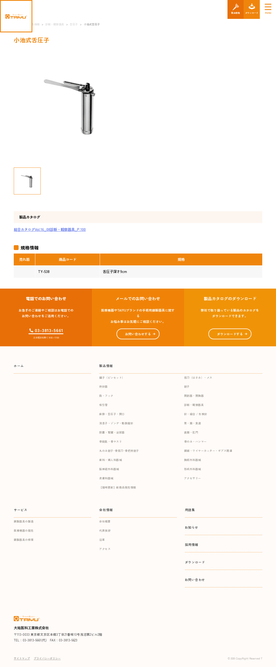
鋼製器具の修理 (24, 540)
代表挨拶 (105, 530)
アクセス (105, 549)
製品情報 (106, 365)
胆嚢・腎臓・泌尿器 (112, 432)
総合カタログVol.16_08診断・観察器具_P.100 (50, 229)
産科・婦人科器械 (110, 460)
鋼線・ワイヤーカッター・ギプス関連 (208, 451)
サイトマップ (22, 658)
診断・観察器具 (194, 405)
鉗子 (187, 386)
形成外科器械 (192, 469)
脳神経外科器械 (109, 469)
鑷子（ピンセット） (112, 377)
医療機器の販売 (24, 530)
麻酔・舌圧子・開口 (112, 414)
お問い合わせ (195, 579)
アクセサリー (192, 478)
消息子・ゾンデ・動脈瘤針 (116, 423)
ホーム (19, 365)
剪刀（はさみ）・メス (198, 377)
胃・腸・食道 (192, 423)
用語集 (190, 509)
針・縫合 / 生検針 (195, 414)
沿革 (102, 540)
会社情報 (106, 509)
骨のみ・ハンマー (195, 441)
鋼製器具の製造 (24, 521)
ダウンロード (195, 562)
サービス (20, 509)
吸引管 (103, 405)
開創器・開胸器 (194, 396)
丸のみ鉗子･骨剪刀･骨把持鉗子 (119, 451)
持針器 (103, 386)
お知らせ (191, 527)
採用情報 (191, 544)
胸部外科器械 (192, 460)
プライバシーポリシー (47, 658)
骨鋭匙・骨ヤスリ (110, 441)
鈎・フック (106, 396)
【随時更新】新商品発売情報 (117, 487)
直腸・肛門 (191, 432)
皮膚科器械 (106, 478)
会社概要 (105, 521)
